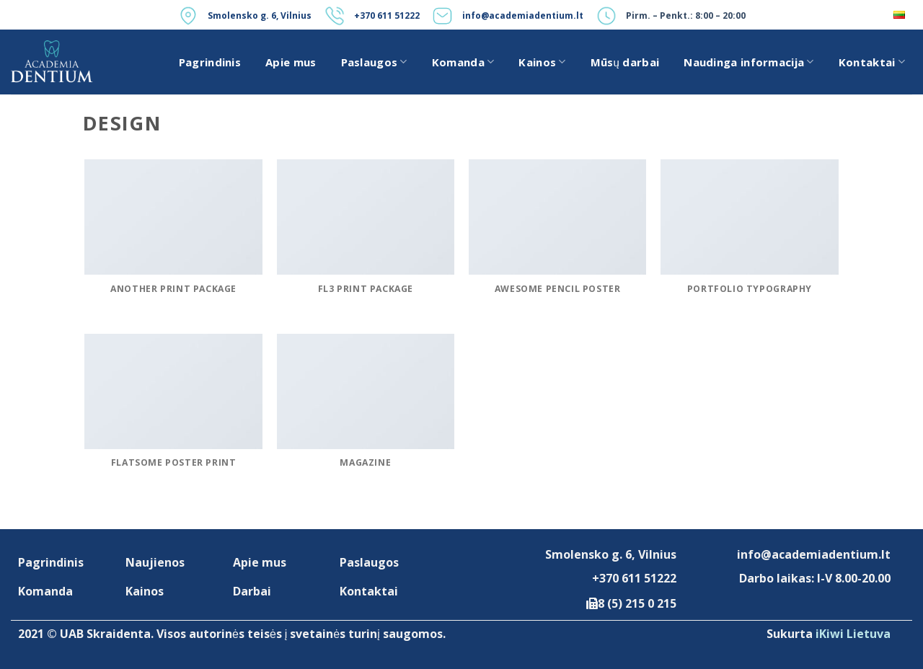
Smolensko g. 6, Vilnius (260, 15)
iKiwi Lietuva (853, 634)
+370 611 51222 (387, 15)
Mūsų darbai (625, 62)
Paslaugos (374, 62)
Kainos (541, 62)
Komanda (463, 62)
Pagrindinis (210, 62)
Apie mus (290, 62)
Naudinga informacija (749, 62)
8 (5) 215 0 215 (637, 603)
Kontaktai (872, 62)
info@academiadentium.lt (522, 15)
